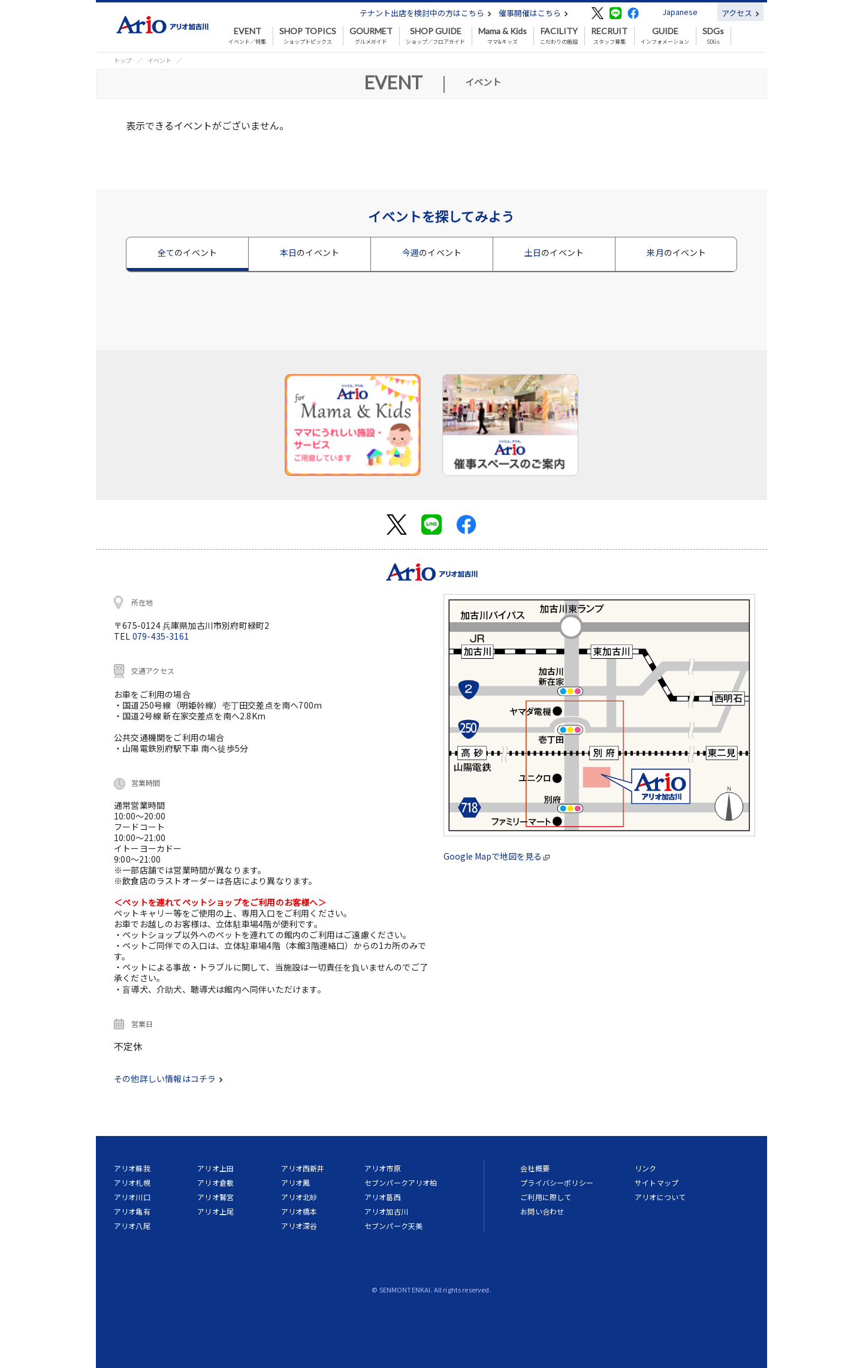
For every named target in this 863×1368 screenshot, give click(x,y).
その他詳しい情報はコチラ (168, 1078)
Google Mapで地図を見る (496, 856)
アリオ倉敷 (215, 1182)
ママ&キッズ (502, 36)
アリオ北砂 (299, 1197)
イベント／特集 (247, 36)
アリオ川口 (132, 1197)
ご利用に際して (545, 1197)
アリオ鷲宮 (215, 1197)
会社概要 (535, 1168)
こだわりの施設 (559, 36)
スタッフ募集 (609, 36)
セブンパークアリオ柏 (400, 1182)
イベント (159, 60)
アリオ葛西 (382, 1197)
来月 (676, 252)
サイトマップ (656, 1182)
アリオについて (660, 1197)
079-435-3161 (160, 636)
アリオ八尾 (132, 1226)
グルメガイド (371, 36)
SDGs (713, 36)
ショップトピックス (307, 36)
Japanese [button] (680, 11)
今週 (431, 252)
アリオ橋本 (299, 1211)
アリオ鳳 (295, 1182)
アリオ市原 (382, 1168)
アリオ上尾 (215, 1211)
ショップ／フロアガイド (435, 36)
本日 (309, 252)
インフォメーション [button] (665, 36)
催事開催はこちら (533, 13)
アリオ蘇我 (132, 1168)
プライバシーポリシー (556, 1182)
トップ (123, 60)
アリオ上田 (215, 1168)
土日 (554, 252)
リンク (645, 1168)
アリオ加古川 (386, 1211)
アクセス (740, 13)
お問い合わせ (542, 1211)
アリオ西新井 (303, 1168)
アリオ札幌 (132, 1182)
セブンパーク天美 (393, 1226)
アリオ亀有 (132, 1211)
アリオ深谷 (299, 1226)
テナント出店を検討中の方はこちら (425, 13)
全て (187, 252)
